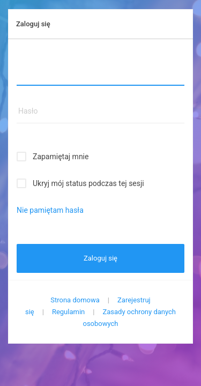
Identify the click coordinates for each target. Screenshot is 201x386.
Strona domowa (75, 300)
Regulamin (68, 312)
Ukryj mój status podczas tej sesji (88, 183)
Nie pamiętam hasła (50, 210)
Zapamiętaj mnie (60, 156)
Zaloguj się (100, 258)
